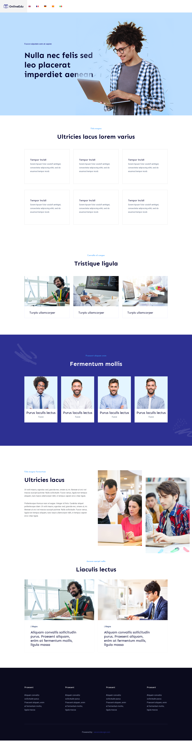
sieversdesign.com (102, 733)
